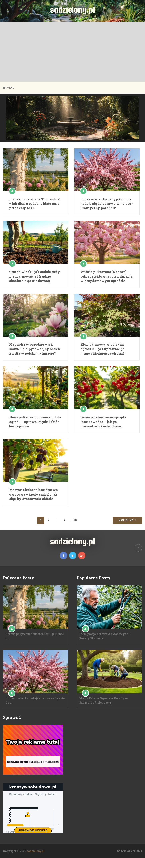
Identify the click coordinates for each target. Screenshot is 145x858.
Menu (10, 87)
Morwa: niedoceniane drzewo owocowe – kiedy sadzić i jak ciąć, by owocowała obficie (33, 494)
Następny (127, 520)
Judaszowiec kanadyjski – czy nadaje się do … (35, 700)
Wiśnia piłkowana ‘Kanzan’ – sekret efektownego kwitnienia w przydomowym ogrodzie (106, 276)
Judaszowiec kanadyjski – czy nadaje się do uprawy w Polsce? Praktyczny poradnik (106, 203)
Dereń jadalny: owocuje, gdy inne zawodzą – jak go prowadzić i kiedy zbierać (103, 421)
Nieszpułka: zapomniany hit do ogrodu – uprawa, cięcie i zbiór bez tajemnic (35, 421)
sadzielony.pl (72, 9)
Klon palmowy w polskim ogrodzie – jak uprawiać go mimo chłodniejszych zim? (102, 348)
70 (75, 520)
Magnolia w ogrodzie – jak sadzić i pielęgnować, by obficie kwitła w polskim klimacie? (35, 348)
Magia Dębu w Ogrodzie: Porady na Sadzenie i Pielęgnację (104, 700)
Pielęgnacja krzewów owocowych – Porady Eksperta (105, 636)
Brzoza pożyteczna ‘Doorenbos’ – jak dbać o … (35, 636)
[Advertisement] (72, 52)
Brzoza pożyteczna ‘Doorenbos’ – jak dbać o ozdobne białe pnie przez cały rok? (34, 203)
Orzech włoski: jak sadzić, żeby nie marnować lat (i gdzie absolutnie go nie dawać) (34, 276)
